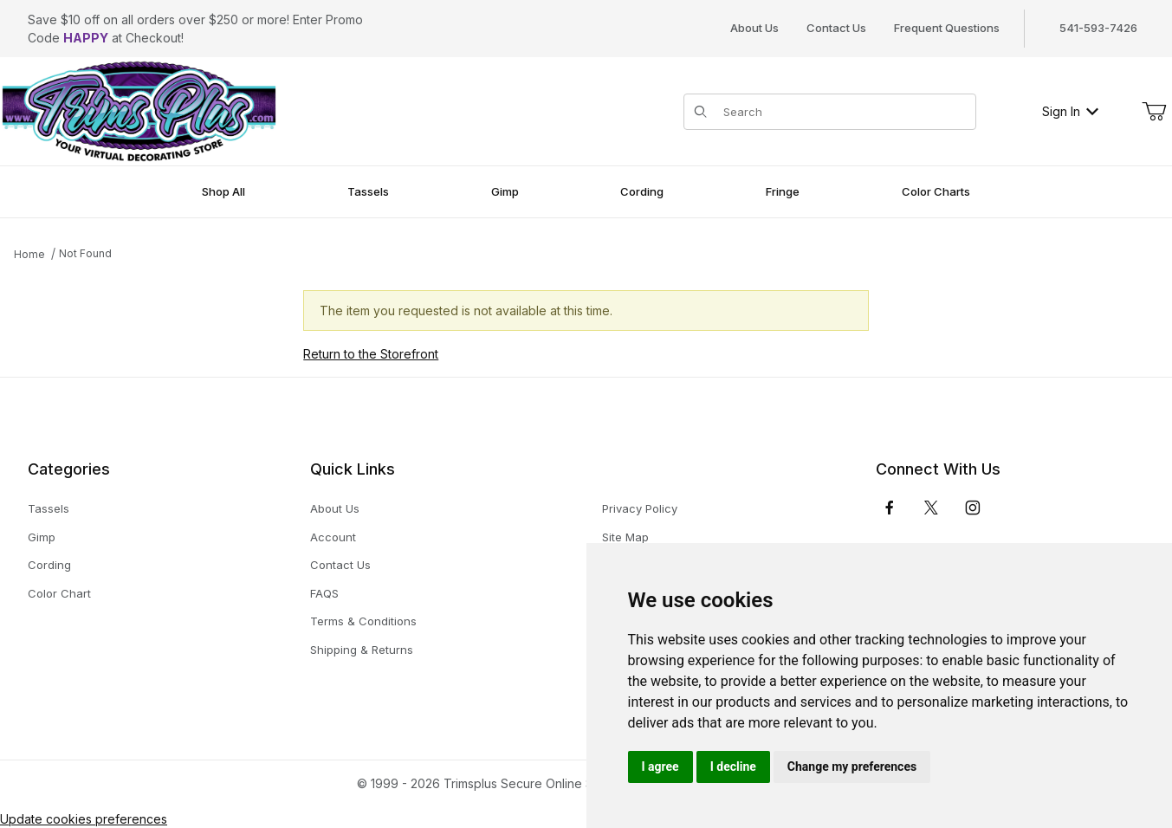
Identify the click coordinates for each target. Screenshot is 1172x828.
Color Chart (59, 593)
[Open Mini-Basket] (1154, 112)
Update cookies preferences (83, 819)
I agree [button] (660, 766)
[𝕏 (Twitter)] (931, 507)
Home (29, 254)
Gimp (41, 537)
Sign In (1070, 111)
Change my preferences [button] (851, 766)
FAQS (324, 593)
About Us (754, 28)
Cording (49, 565)
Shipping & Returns (361, 650)
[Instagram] (972, 507)
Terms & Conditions (363, 621)
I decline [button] (733, 766)
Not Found (85, 253)
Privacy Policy (639, 508)
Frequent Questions (947, 28)
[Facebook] (889, 507)
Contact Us (836, 28)
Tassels (48, 508)
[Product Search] (844, 111)
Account (333, 537)
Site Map (625, 537)
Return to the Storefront (370, 353)
